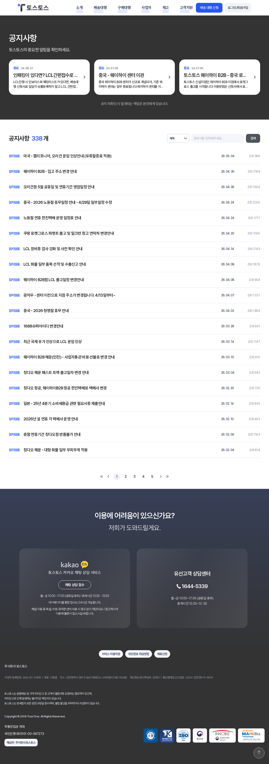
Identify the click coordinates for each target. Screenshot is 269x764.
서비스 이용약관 (111, 654)
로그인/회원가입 (238, 8)
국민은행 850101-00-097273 (24, 734)
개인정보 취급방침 (138, 654)
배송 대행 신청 (209, 8)
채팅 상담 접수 (74, 585)
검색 (253, 138)
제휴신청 (162, 654)
